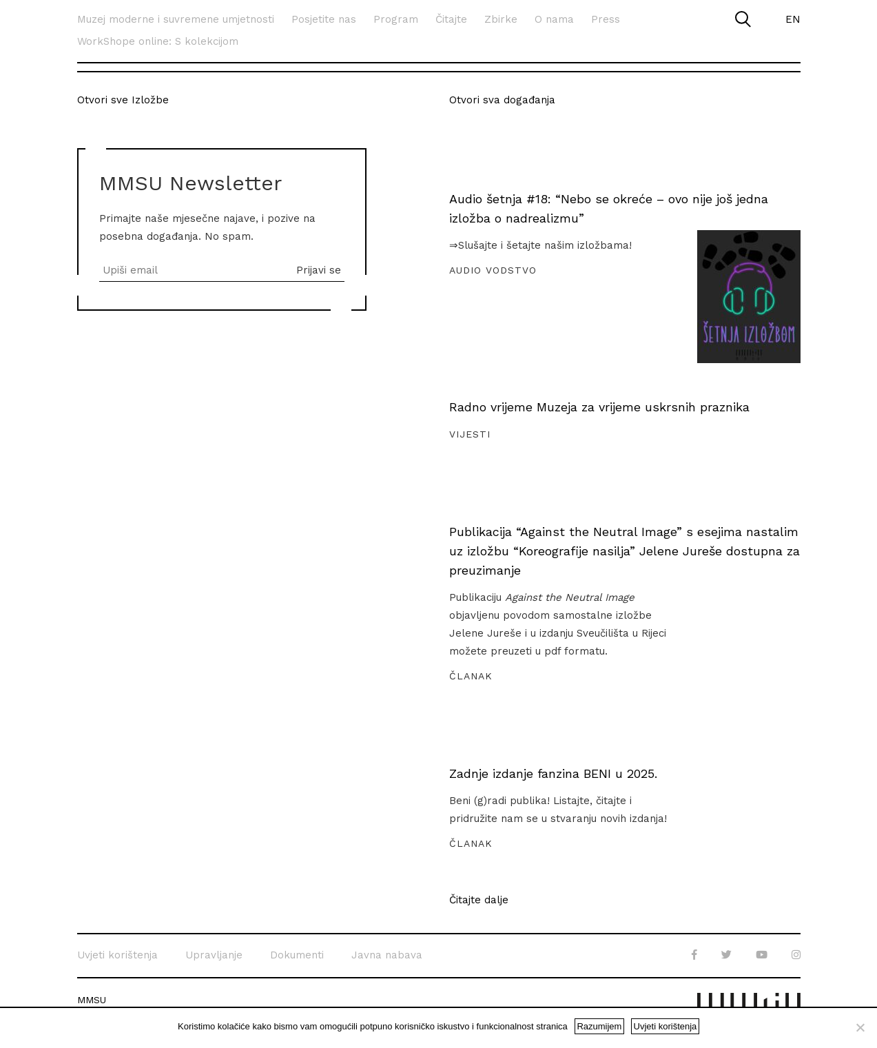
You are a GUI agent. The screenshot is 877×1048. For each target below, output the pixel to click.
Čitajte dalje (478, 900)
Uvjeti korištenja (117, 955)
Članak (471, 675)
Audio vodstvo (493, 270)
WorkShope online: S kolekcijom (157, 41)
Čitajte (451, 19)
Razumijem (599, 1026)
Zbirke (500, 19)
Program (395, 19)
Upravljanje (214, 955)
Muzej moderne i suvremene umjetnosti (175, 19)
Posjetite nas (323, 19)
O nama (554, 19)
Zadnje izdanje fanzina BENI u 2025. (553, 773)
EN (793, 19)
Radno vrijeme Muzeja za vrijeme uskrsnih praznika (599, 407)
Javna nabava (386, 955)
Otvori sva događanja (502, 100)
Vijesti (470, 434)
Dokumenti (297, 955)
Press (605, 19)
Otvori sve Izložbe (123, 100)
